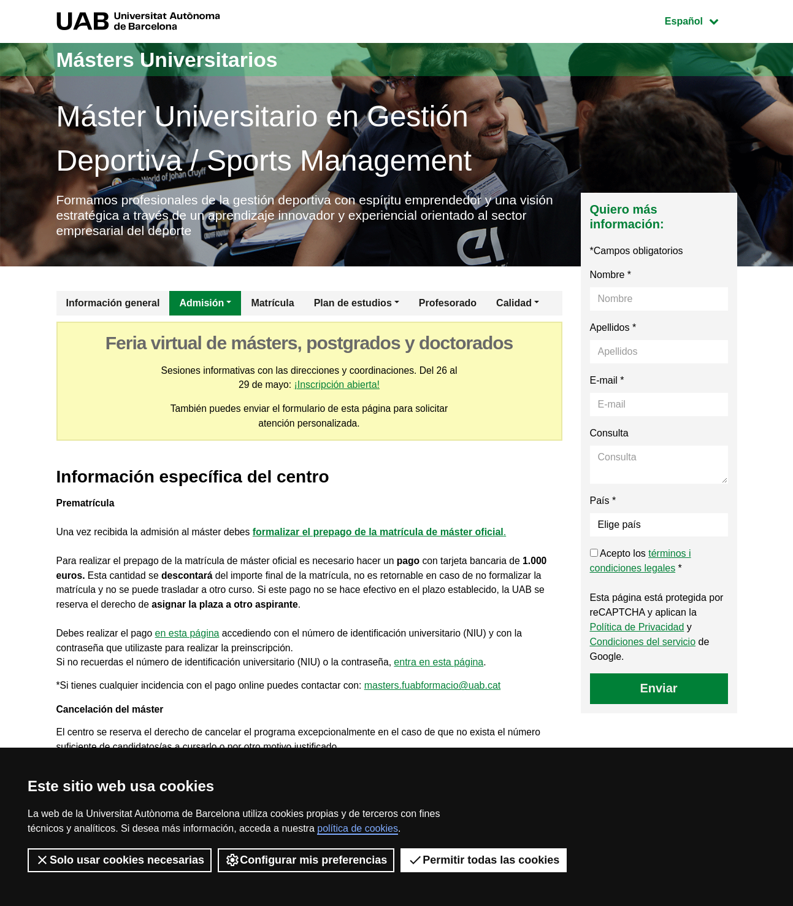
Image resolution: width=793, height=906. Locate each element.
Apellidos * (613, 329)
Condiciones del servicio (643, 643)
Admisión (201, 305)
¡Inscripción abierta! (337, 387)
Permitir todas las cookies (483, 860)
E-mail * (607, 382)
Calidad (514, 305)
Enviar (658, 690)
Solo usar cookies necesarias (119, 860)
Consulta (609, 435)
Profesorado (448, 305)
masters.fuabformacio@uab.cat (439, 692)
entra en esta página (446, 669)
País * (603, 502)
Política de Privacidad (637, 629)
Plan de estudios (353, 305)
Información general (113, 305)
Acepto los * (640, 562)
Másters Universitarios (174, 59)
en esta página (189, 639)
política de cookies (357, 828)
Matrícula (272, 305)
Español (700, 20)
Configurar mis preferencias (306, 860)
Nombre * (611, 276)
